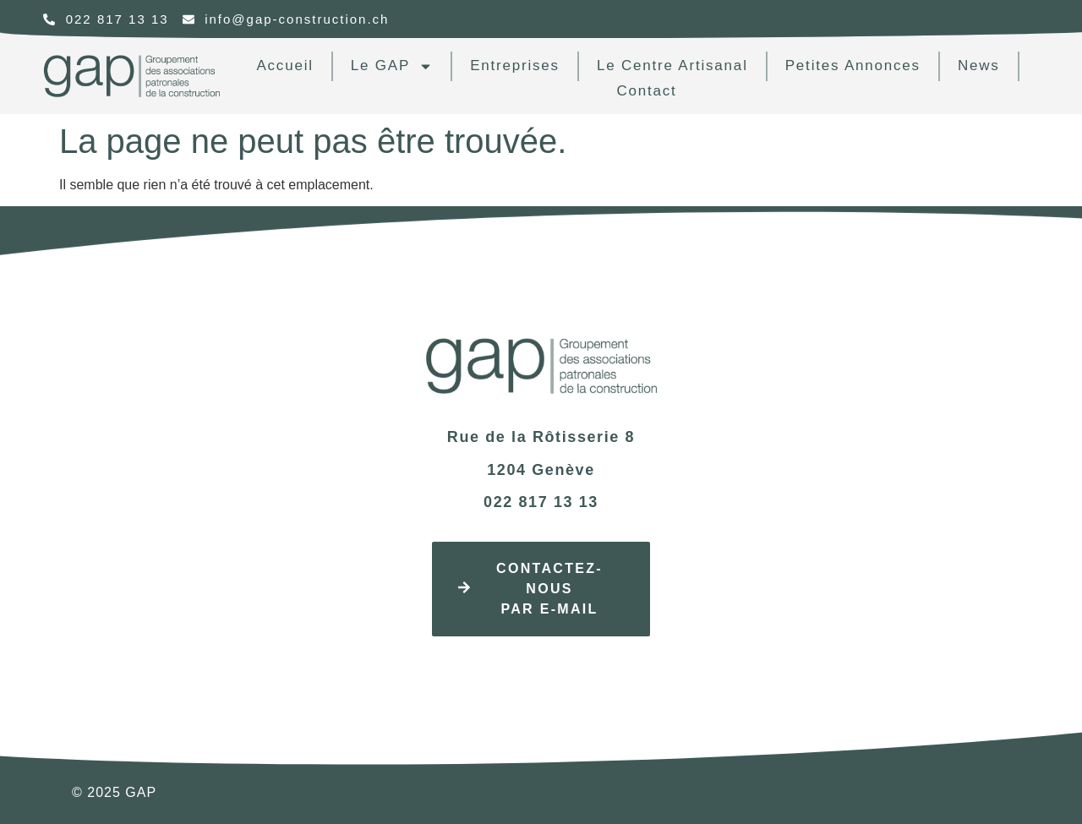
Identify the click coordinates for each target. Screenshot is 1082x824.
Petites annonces (853, 65)
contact (646, 91)
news (979, 65)
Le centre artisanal (672, 65)
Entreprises (515, 65)
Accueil (284, 65)
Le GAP (392, 66)
